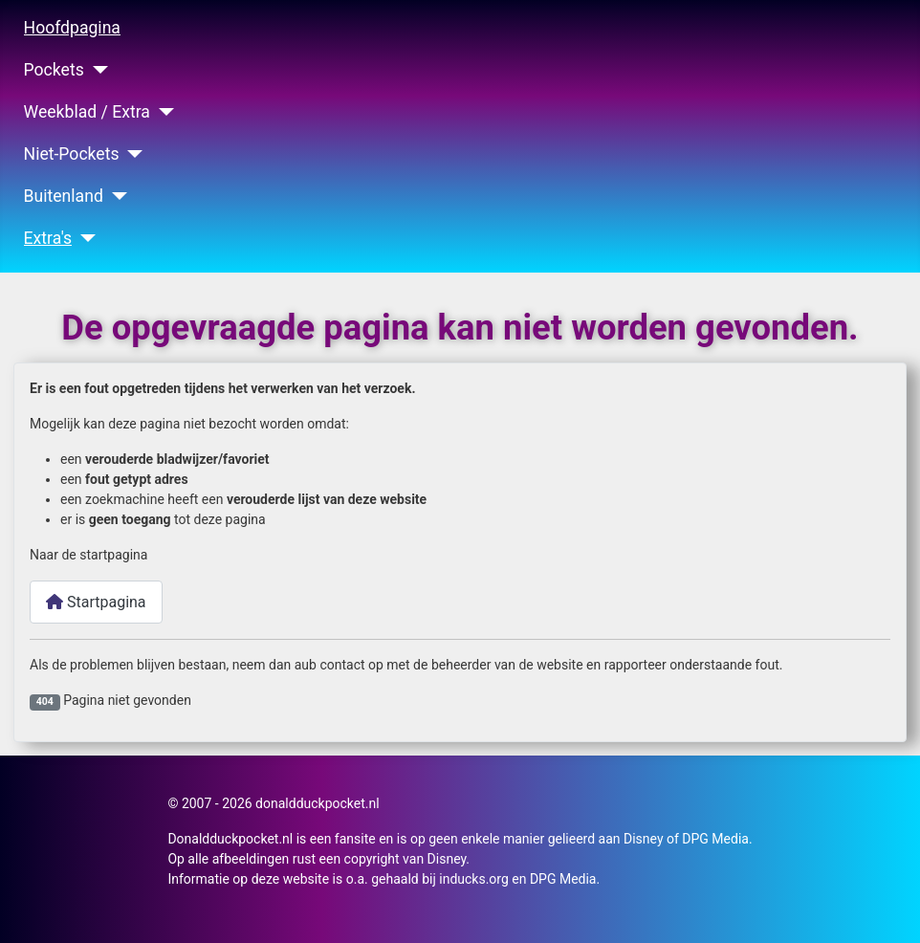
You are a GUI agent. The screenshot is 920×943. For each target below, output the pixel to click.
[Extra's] (84, 238)
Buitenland (63, 196)
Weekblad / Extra (87, 111)
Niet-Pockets (72, 154)
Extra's (48, 238)
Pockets (54, 69)
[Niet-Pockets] (131, 154)
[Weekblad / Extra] (162, 112)
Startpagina (96, 602)
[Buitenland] (115, 196)
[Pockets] (96, 70)
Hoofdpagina (72, 27)
